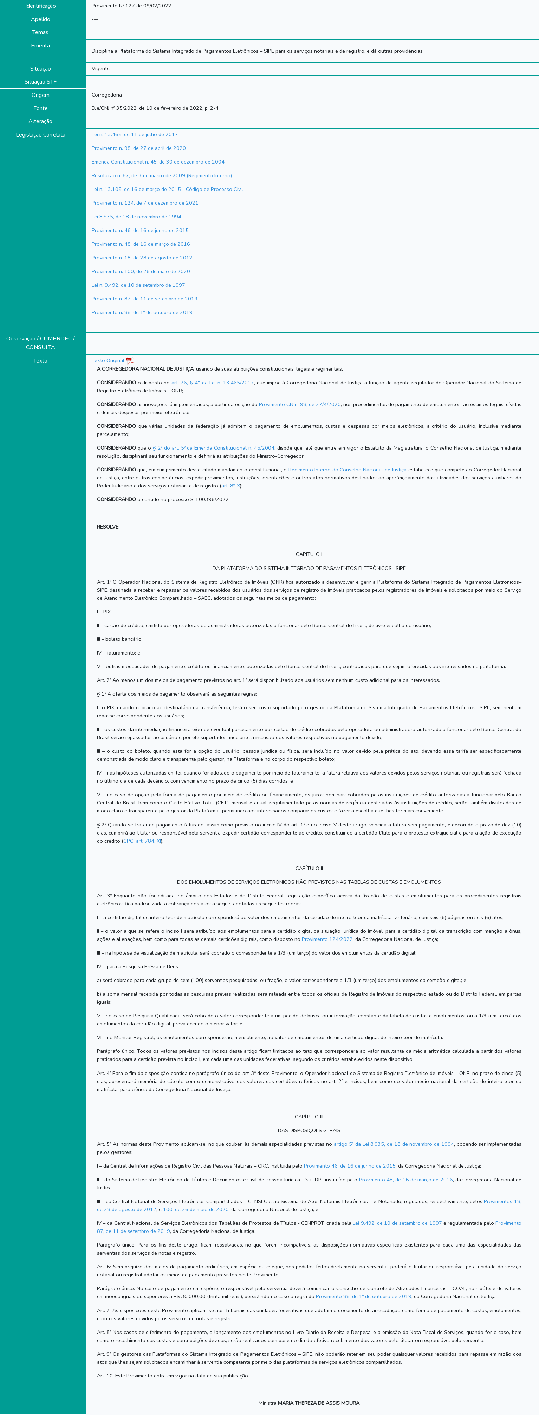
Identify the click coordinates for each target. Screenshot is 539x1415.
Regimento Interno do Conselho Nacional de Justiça (347, 469)
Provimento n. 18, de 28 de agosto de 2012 (142, 257)
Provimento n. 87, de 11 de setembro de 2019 (144, 298)
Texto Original (108, 360)
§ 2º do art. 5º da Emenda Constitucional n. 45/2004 (214, 447)
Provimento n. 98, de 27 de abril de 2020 (139, 148)
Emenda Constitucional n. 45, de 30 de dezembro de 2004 (158, 161)
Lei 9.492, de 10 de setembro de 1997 (397, 1223)
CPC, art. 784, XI (142, 840)
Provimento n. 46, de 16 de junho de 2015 (140, 230)
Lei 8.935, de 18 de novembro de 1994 (136, 216)
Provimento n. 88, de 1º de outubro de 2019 (142, 312)
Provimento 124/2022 (327, 939)
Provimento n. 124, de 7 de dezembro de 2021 (145, 202)
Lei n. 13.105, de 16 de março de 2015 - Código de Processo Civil (167, 189)
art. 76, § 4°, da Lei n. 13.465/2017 (212, 382)
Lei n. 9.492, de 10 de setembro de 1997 (138, 284)
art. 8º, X (230, 485)
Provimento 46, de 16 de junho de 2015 (350, 1165)
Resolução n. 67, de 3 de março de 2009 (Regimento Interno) (162, 175)
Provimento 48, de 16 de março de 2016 (406, 1179)
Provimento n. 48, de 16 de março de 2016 (141, 243)
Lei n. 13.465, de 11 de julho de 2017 (135, 134)
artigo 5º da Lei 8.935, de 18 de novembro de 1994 (394, 1144)
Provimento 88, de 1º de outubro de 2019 (363, 1296)
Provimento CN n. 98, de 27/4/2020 (300, 404)
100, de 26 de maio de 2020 (196, 1209)
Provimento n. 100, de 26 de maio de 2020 (141, 271)
